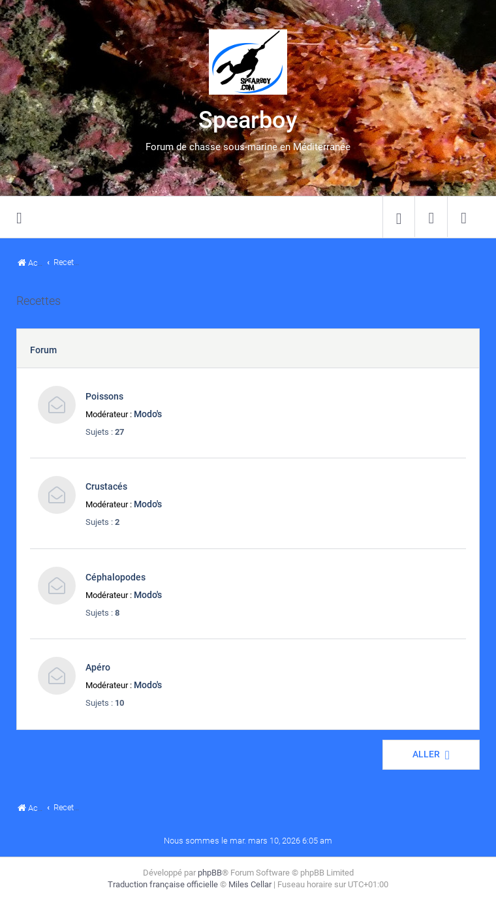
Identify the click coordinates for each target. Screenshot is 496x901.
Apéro (97, 667)
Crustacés (106, 486)
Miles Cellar (249, 884)
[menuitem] (398, 217)
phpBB (210, 872)
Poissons (104, 396)
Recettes (38, 301)
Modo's (148, 414)
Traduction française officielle (163, 884)
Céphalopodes (115, 577)
